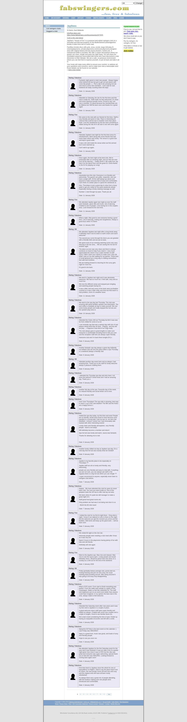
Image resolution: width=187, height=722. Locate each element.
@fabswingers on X (96, 702)
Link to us (86, 702)
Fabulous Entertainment (75, 702)
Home (47, 18)
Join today (128, 51)
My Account (55, 18)
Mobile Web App (115, 704)
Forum (88, 18)
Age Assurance (124, 702)
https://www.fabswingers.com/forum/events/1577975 (85, 35)
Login (122, 18)
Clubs (109, 18)
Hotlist (80, 18)
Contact (107, 704)
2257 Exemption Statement (80, 704)
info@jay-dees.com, (74, 33)
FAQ (70, 704)
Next (109, 694)
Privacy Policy (63, 704)
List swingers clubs (53, 28)
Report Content (93, 704)
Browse (66, 18)
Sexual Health (107, 702)
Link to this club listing (75, 38)
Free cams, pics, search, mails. (131, 32)
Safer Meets (115, 702)
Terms (56, 704)
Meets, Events (99, 18)
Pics (115, 18)
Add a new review (74, 70)
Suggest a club (51, 31)
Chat (73, 18)
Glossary (101, 704)
